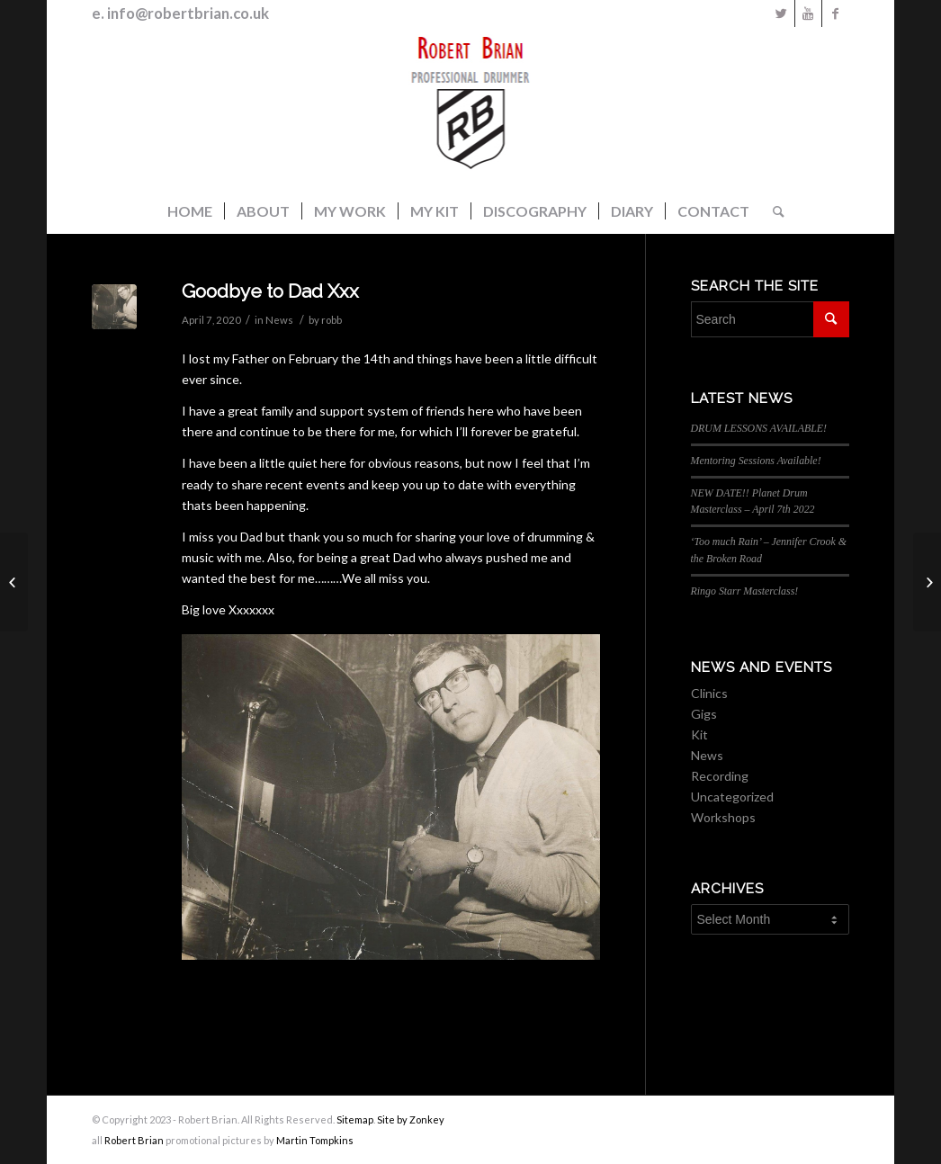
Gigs (704, 713)
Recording (719, 775)
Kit (699, 734)
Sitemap (354, 1119)
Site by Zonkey (410, 1119)
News (279, 320)
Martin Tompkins (315, 1140)
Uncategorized (732, 796)
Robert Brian (134, 1140)
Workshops (723, 817)
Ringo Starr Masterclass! (745, 591)
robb (331, 320)
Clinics (709, 693)
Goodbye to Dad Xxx (270, 291)
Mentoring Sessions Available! (756, 460)
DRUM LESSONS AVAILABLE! (759, 428)
